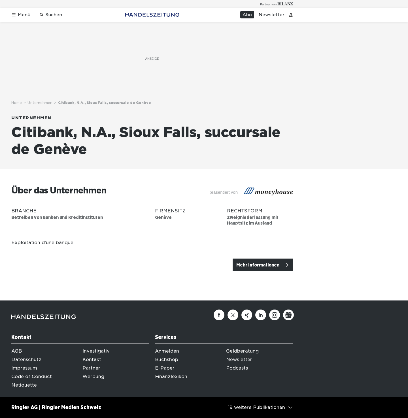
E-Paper (165, 368)
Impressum (24, 368)
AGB (16, 351)
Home (16, 103)
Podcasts (237, 368)
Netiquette (24, 385)
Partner (91, 368)
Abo (247, 14)
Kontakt (91, 359)
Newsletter (271, 14)
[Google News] (288, 315)
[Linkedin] (260, 315)
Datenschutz (26, 359)
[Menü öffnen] (21, 15)
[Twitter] (233, 315)
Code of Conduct (31, 376)
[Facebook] (219, 315)
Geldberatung (242, 351)
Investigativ (96, 351)
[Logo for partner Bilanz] (276, 3)
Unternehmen (39, 103)
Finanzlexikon (171, 376)
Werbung (93, 376)
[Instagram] (274, 315)
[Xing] (246, 315)
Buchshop (166, 359)
